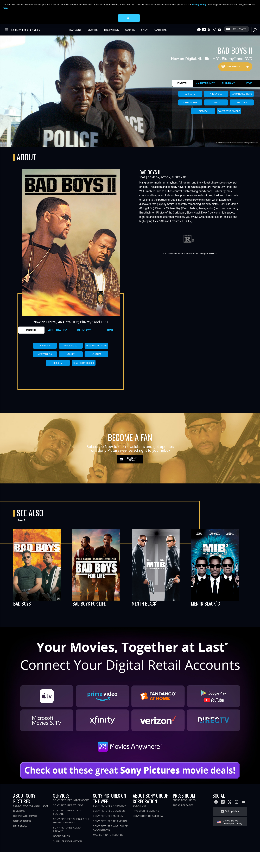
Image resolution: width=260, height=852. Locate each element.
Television (111, 28)
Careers (160, 28)
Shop (144, 28)
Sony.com (139, 804)
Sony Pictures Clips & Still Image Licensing (71, 819)
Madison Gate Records (108, 833)
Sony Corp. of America (148, 814)
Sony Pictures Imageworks (71, 798)
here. (5, 7)
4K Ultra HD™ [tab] (205, 82)
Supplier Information (67, 840)
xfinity (216, 101)
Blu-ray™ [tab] (228, 82)
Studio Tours (22, 819)
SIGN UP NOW (132, 457)
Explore (75, 28)
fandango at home (241, 92)
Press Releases (183, 804)
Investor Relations (146, 809)
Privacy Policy (199, 4)
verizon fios (190, 101)
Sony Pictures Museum (108, 814)
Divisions (19, 809)
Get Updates (239, 27)
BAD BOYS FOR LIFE (89, 602)
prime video (216, 92)
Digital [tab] (182, 82)
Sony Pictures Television (110, 819)
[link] (6, 28)
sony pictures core (229, 109)
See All (22, 519)
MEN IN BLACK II (146, 602)
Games (130, 28)
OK (128, 17)
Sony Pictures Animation (109, 804)
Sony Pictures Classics (109, 809)
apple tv (190, 92)
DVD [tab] (249, 82)
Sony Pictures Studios (68, 804)
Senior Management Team (30, 804)
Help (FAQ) (20, 824)
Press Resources (184, 798)
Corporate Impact (25, 814)
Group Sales (61, 834)
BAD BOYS (22, 602)
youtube (242, 101)
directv (203, 109)
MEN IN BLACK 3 (205, 602)
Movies (92, 28)
